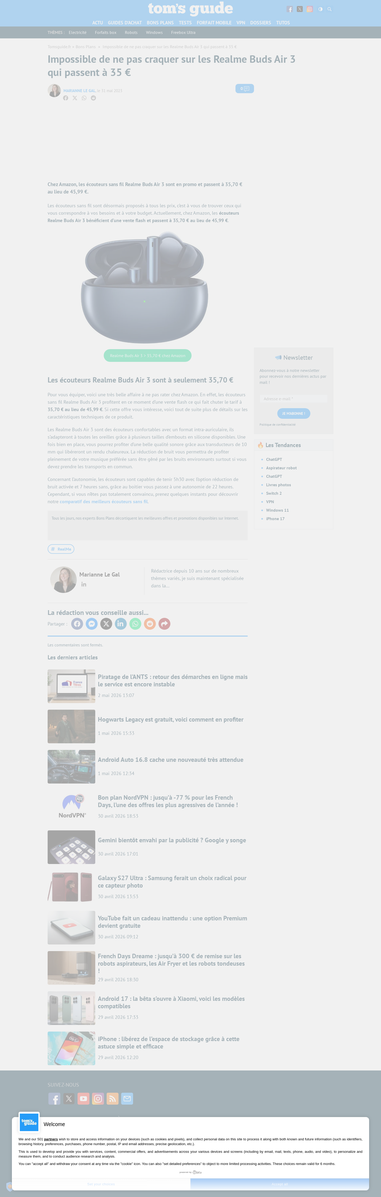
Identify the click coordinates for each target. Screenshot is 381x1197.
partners (51, 1139)
